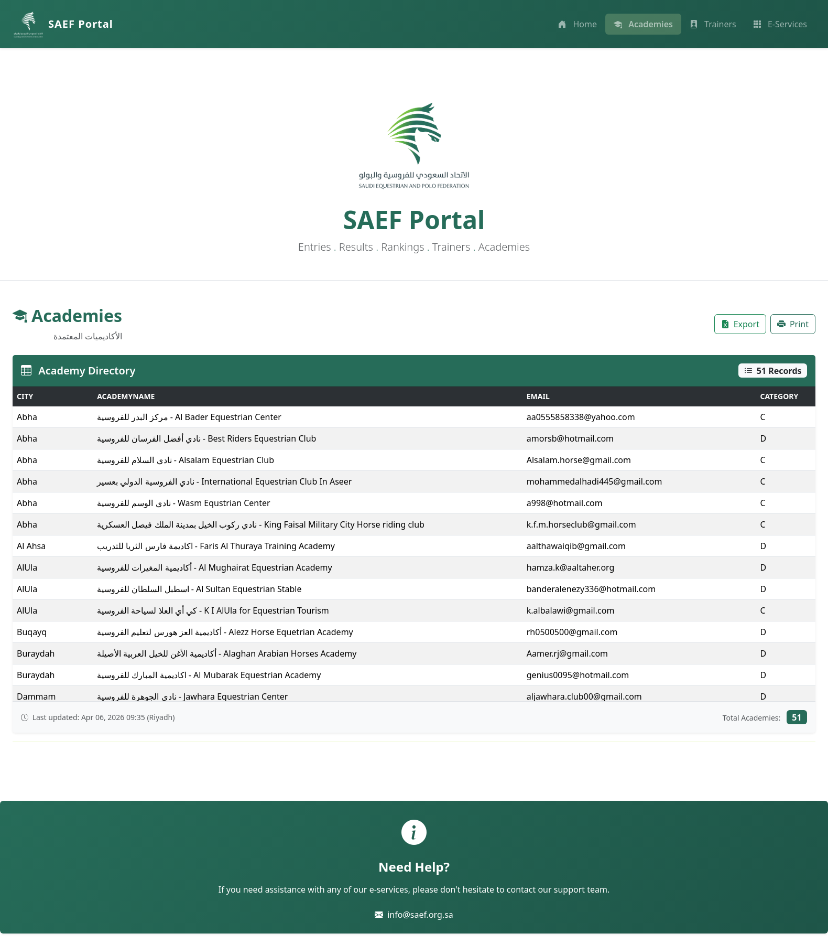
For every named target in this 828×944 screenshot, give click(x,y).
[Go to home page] (577, 24)
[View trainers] (713, 24)
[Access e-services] (780, 24)
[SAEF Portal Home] (63, 24)
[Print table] (792, 324)
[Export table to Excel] (740, 324)
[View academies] (643, 24)
